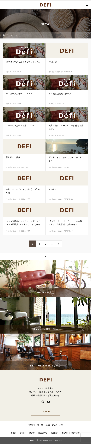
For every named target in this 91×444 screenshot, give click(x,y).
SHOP (13, 433)
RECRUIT (45, 411)
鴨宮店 (8, 72)
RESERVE (42, 433)
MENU (32, 433)
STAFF (22, 433)
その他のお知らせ (56, 72)
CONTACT (75, 433)
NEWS (65, 433)
